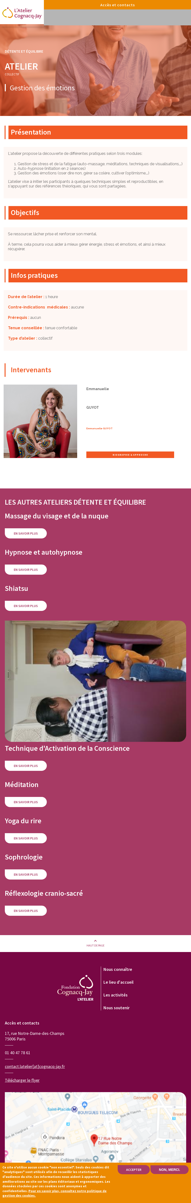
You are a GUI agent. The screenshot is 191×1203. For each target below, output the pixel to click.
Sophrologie (24, 856)
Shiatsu (16, 588)
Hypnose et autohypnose (43, 552)
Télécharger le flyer (22, 1080)
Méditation (22, 784)
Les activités (115, 995)
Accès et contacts (117, 4)
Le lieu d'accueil (118, 982)
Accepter (133, 1170)
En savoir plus (26, 533)
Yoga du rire (23, 820)
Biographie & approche (130, 454)
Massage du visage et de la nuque (57, 515)
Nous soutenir (116, 1007)
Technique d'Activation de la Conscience (67, 748)
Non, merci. (169, 1170)
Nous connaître (117, 969)
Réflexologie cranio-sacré (44, 893)
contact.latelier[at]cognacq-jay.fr (35, 1066)
